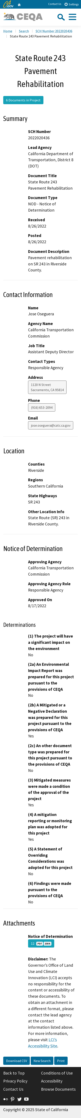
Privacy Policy (15, 1081)
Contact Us (54, 4)
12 (41, 943)
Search (24, 31)
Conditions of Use (57, 1073)
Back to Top (14, 1073)
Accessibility (51, 1081)
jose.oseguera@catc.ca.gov (50, 425)
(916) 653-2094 (41, 407)
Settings (71, 4)
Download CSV (16, 1061)
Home (7, 31)
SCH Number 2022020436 (54, 31)
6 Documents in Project (23, 100)
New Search (42, 1061)
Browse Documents (58, 1089)
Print (61, 1061)
